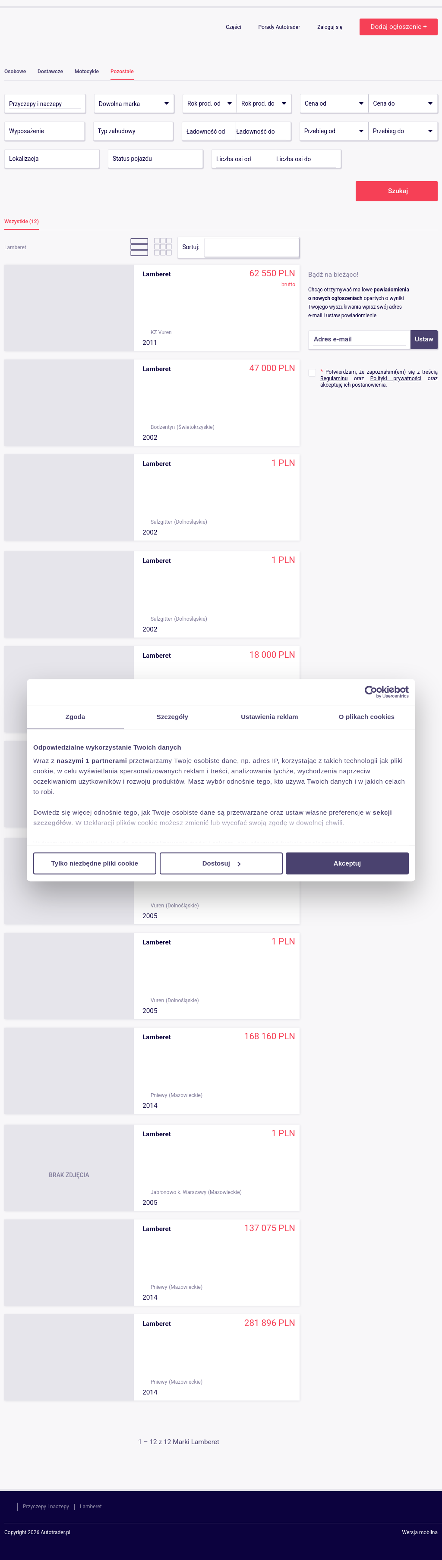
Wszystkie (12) (21, 222)
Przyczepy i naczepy (46, 1507)
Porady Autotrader (280, 27)
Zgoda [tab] (75, 716)
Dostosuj (221, 863)
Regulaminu (333, 378)
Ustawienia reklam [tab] (269, 716)
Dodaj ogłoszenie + (398, 27)
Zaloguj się (330, 27)
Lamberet (91, 1507)
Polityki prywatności (395, 378)
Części (234, 27)
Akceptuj (347, 863)
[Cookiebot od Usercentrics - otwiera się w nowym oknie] (371, 691)
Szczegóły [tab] (172, 716)
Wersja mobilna (420, 1533)
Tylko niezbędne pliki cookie (94, 863)
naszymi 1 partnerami (92, 760)
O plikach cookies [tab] (367, 716)
